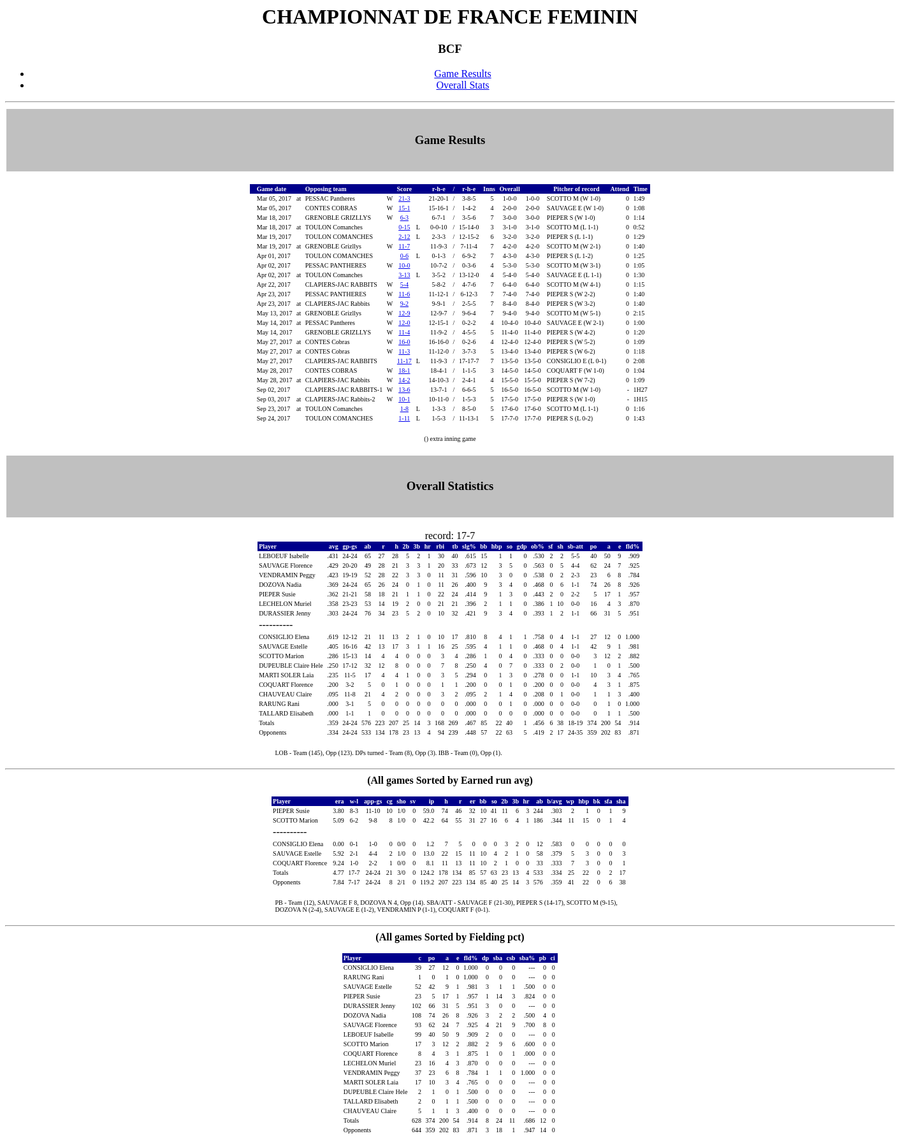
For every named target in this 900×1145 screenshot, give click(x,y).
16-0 (404, 341)
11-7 (404, 246)
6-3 (404, 217)
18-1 (404, 370)
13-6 (404, 389)
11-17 (404, 360)
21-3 (404, 198)
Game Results (462, 73)
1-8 (404, 408)
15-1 (404, 208)
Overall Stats (462, 85)
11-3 (404, 351)
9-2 (404, 303)
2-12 (404, 236)
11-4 (404, 332)
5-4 (404, 284)
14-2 (404, 380)
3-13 (404, 274)
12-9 (404, 313)
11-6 (404, 294)
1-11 (404, 418)
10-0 (404, 265)
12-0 (404, 322)
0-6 (404, 255)
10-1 (404, 399)
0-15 (404, 227)
